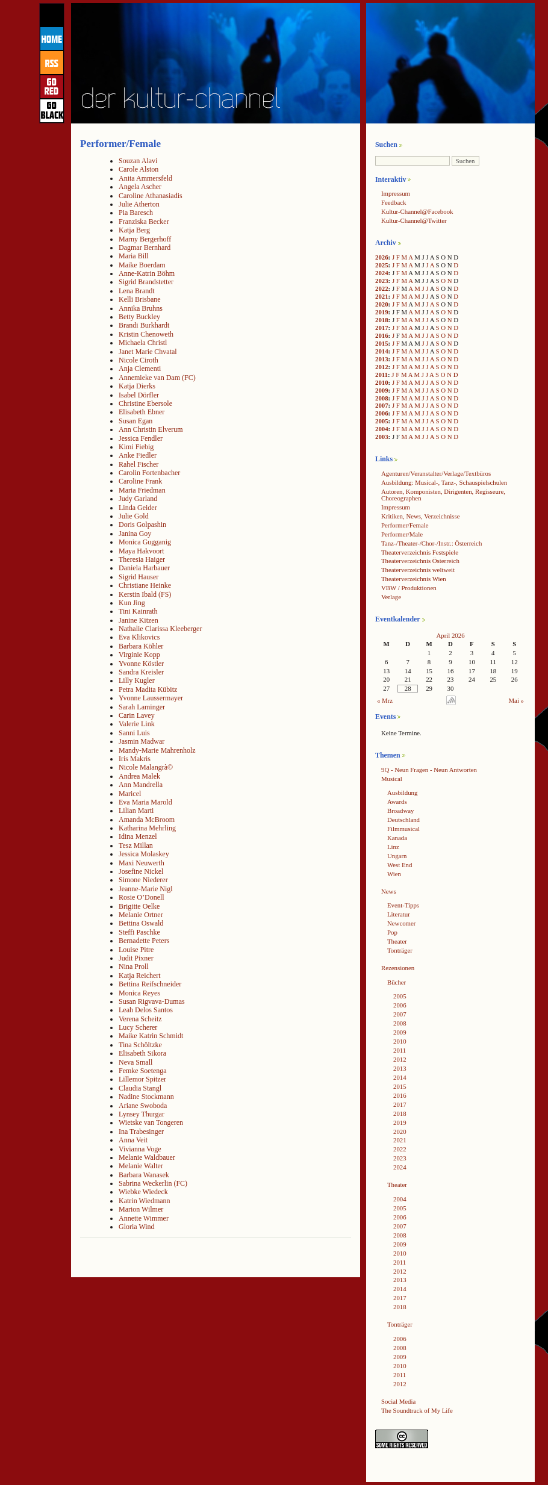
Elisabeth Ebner (141, 412)
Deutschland (403, 819)
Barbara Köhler (141, 646)
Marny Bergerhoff (145, 239)
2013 (381, 359)
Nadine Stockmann (146, 1096)
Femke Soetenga (143, 1070)
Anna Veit (133, 1140)
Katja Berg (134, 230)
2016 (381, 335)
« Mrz (385, 700)
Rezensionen (397, 967)
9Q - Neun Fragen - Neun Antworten (429, 769)
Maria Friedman (142, 490)
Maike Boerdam (142, 265)
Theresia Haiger (142, 559)
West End (399, 864)
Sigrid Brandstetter (146, 282)
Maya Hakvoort (141, 551)
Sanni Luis (134, 733)
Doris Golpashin (142, 524)
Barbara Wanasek (144, 1175)
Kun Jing (132, 603)
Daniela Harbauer (144, 568)
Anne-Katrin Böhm (147, 273)
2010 (381, 382)
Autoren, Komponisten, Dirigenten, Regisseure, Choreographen (443, 495)
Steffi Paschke (139, 932)
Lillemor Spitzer (142, 1079)
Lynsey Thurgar (141, 1114)
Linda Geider (138, 507)
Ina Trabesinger (141, 1131)
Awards (397, 801)
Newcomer (401, 923)
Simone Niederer (143, 880)
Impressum (395, 193)
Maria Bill (134, 256)
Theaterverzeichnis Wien (413, 578)
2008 (381, 398)
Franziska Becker (144, 221)
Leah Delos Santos (146, 1010)
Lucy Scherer (138, 1027)
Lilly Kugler (137, 680)
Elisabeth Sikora (142, 1053)
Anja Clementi (140, 368)
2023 (381, 280)
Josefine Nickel (141, 871)
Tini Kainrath (138, 611)
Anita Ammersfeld (145, 178)
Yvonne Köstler (141, 663)
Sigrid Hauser (138, 577)
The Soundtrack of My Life (417, 1410)
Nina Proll (134, 966)
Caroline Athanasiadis (150, 195)
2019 (381, 312)
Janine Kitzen (138, 620)
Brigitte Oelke (139, 906)
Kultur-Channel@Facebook (417, 211)
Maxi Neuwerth (141, 863)
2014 (381, 351)
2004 (381, 428)
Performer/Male (402, 534)
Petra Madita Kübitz (148, 689)
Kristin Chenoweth (146, 334)
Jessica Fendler (141, 438)
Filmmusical (403, 828)
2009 (381, 390)
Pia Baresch (136, 212)
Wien (394, 873)
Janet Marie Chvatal (148, 351)
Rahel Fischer (138, 464)
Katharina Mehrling (147, 828)
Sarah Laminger (142, 707)
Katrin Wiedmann (144, 1201)
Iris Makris (135, 759)
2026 (381, 257)
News (388, 891)
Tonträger (400, 950)
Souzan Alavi (138, 161)
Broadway (400, 810)
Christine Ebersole (145, 403)
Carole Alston (138, 169)
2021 (381, 296)
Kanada (397, 837)
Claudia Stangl (140, 1088)
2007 (381, 405)
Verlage (391, 596)
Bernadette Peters (144, 940)
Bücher (396, 982)
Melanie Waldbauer (147, 1157)
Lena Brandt (137, 291)
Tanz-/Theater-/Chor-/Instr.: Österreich (431, 543)
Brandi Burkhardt (144, 325)
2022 (381, 288)
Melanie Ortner (141, 915)
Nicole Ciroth (138, 360)
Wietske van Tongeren (151, 1122)
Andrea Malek (139, 776)
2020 (381, 304)
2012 (381, 366)
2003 (381, 436)
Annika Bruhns (141, 308)
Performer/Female (405, 525)
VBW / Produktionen (409, 587)
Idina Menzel (138, 836)
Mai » (517, 700)
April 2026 (450, 635)
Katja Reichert (140, 975)
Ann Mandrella (141, 784)
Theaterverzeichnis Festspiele (419, 552)
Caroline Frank (140, 481)
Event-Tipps (403, 905)
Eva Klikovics (139, 637)
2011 (381, 374)
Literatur (398, 914)
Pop (392, 932)
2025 (381, 265)
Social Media (398, 1401)
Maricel (130, 793)
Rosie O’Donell (141, 897)
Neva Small (135, 1062)
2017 (381, 327)
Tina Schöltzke (140, 1045)
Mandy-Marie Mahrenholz (157, 750)
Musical (391, 778)
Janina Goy (135, 533)
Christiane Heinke (145, 585)
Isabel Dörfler (139, 395)
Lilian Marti (136, 810)
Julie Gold (134, 516)
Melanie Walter (141, 1166)
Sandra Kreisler (141, 672)
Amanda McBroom (147, 819)
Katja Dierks (137, 386)
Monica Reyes (139, 993)
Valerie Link (137, 724)
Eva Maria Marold (145, 802)
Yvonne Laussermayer (151, 698)
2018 (381, 319)
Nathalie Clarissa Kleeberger (160, 628)
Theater (397, 941)
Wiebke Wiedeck (143, 1192)
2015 (381, 343)
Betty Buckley (139, 317)
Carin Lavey (137, 715)
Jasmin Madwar (141, 741)
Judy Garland (138, 498)
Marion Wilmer (141, 1209)
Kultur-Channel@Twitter (414, 220)
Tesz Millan (136, 845)
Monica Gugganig (145, 542)
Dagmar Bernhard (144, 247)
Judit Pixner (136, 958)
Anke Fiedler (138, 455)
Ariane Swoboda (143, 1105)
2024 (381, 272)
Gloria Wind (137, 1226)
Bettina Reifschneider (150, 984)
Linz (393, 846)
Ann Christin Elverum (151, 429)
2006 (381, 413)
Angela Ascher (140, 186)
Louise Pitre (136, 949)
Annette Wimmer (144, 1218)
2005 (381, 421)
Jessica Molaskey (144, 854)
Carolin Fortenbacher (149, 473)
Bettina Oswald (141, 923)
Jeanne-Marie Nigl (146, 889)
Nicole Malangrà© (146, 767)
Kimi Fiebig (136, 447)
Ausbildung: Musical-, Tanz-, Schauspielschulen (444, 482)
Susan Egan (135, 421)
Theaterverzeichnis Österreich (420, 560)
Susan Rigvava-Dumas (152, 1001)
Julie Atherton (139, 204)
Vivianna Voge (140, 1149)
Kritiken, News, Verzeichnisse (420, 516)
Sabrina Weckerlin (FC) (153, 1183)
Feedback (393, 202)
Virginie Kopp (139, 654)
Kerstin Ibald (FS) (145, 594)
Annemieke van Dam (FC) (157, 377)
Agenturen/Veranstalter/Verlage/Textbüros (436, 473)
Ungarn (396, 855)
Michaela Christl (143, 342)
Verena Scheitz (140, 1019)
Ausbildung (402, 792)
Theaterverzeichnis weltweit (418, 569)
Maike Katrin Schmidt (151, 1036)
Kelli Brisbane (140, 299)
